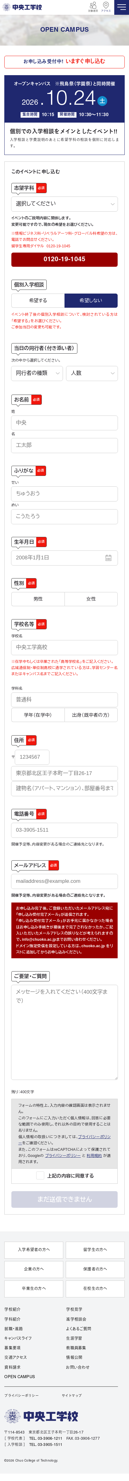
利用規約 (94, 1156)
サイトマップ (72, 1396)
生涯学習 (74, 1339)
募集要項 (12, 1348)
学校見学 (74, 1310)
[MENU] (121, 7)
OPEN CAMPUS (19, 1377)
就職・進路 (13, 1329)
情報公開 (74, 1358)
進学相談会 (76, 1319)
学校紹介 (12, 1310)
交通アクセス (15, 1358)
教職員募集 (76, 1348)
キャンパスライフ (18, 1339)
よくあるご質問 (78, 1329)
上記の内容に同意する (70, 1176)
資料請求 (12, 1367)
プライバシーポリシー (63, 1156)
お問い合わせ (77, 1367)
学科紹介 (12, 1319)
